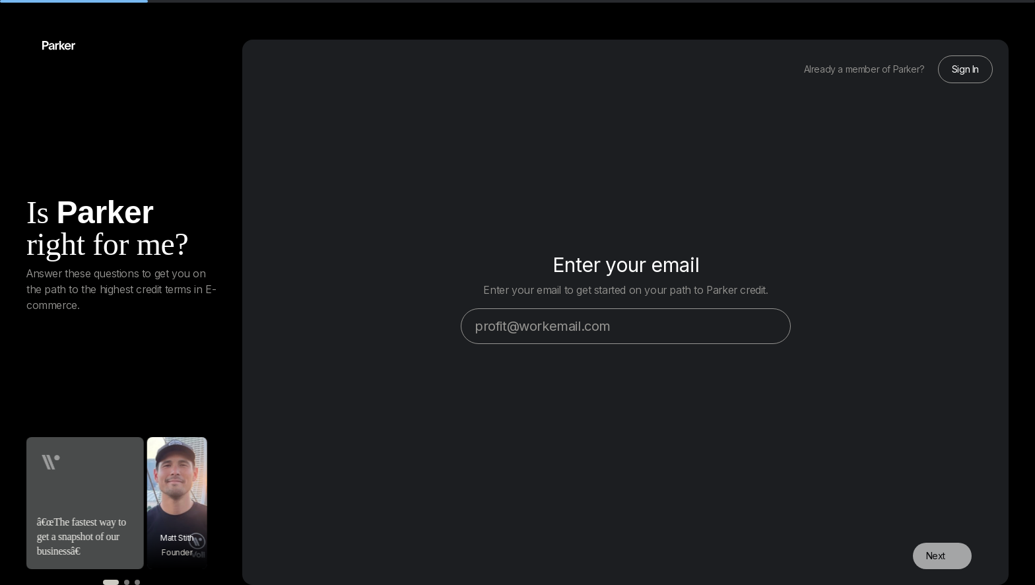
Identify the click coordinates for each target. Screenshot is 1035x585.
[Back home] (50, 46)
